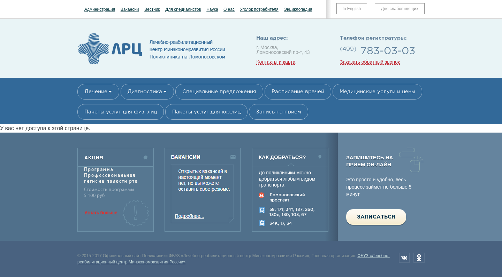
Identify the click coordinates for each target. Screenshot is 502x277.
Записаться (376, 217)
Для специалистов (183, 9)
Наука (212, 9)
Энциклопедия (298, 9)
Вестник (152, 9)
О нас (229, 9)
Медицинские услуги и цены (377, 91)
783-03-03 (387, 51)
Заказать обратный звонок (370, 62)
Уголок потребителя (259, 9)
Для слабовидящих (399, 8)
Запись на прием (278, 112)
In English (352, 8)
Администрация (99, 9)
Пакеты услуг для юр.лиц (206, 112)
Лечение (95, 91)
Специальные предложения (219, 91)
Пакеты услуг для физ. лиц (120, 112)
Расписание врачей (298, 91)
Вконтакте (404, 258)
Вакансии (130, 9)
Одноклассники (419, 258)
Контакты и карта (275, 62)
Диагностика (145, 91)
